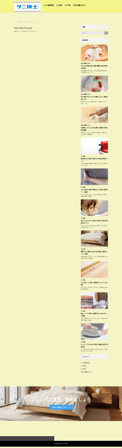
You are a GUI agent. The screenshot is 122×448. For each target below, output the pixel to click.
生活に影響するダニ (79, 5)
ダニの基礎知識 (49, 5)
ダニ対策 (67, 5)
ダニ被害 (59, 5)
